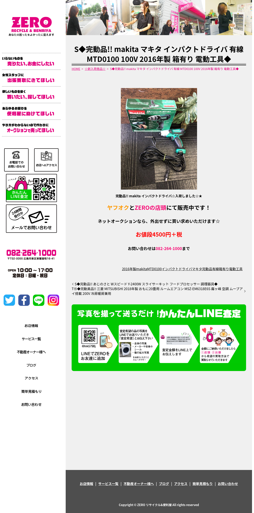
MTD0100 (154, 268)
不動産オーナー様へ (139, 483)
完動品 (207, 268)
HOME (76, 69)
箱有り (224, 268)
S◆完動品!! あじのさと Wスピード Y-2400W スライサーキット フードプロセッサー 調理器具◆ (146, 284)
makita (141, 268)
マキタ (197, 268)
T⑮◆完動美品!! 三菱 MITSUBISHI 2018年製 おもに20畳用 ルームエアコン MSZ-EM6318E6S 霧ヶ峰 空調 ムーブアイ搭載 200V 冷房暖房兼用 (157, 291)
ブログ (164, 483)
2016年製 (129, 268)
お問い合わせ (228, 483)
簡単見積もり (202, 483)
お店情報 (86, 483)
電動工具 (235, 268)
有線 (215, 268)
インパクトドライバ (177, 268)
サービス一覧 (108, 483)
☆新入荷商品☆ (95, 69)
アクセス (180, 483)
